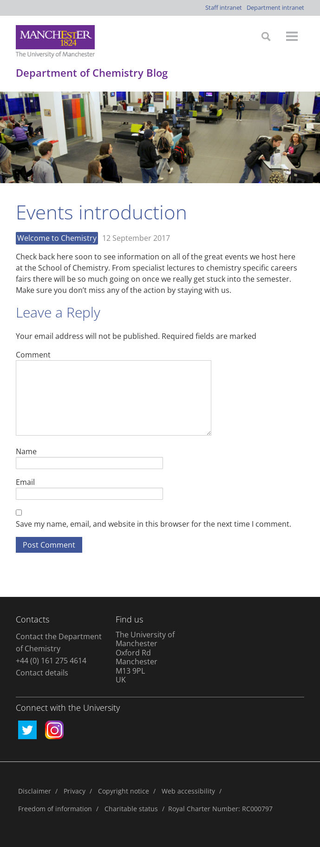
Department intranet (275, 7)
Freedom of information (55, 808)
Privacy (74, 791)
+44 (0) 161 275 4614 (51, 660)
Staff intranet (223, 7)
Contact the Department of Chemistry (59, 642)
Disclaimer (34, 791)
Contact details (42, 673)
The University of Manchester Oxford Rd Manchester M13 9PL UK (145, 657)
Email (25, 481)
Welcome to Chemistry (57, 238)
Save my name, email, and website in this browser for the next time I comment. (153, 524)
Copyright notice (123, 791)
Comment (33, 354)
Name (26, 451)
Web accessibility (188, 791)
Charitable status (131, 808)
